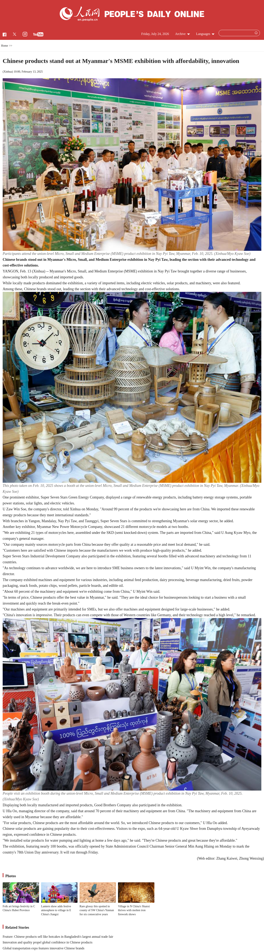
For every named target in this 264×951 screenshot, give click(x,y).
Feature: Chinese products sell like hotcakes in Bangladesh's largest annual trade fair (58, 936)
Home (4, 45)
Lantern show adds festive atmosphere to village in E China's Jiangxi (56, 910)
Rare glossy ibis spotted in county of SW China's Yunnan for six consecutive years (97, 910)
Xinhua (8, 71)
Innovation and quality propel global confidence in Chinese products (47, 942)
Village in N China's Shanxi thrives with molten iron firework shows (134, 910)
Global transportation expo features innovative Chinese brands (43, 948)
